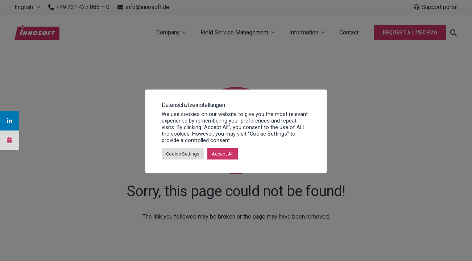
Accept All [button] (222, 154)
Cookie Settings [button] (182, 154)
